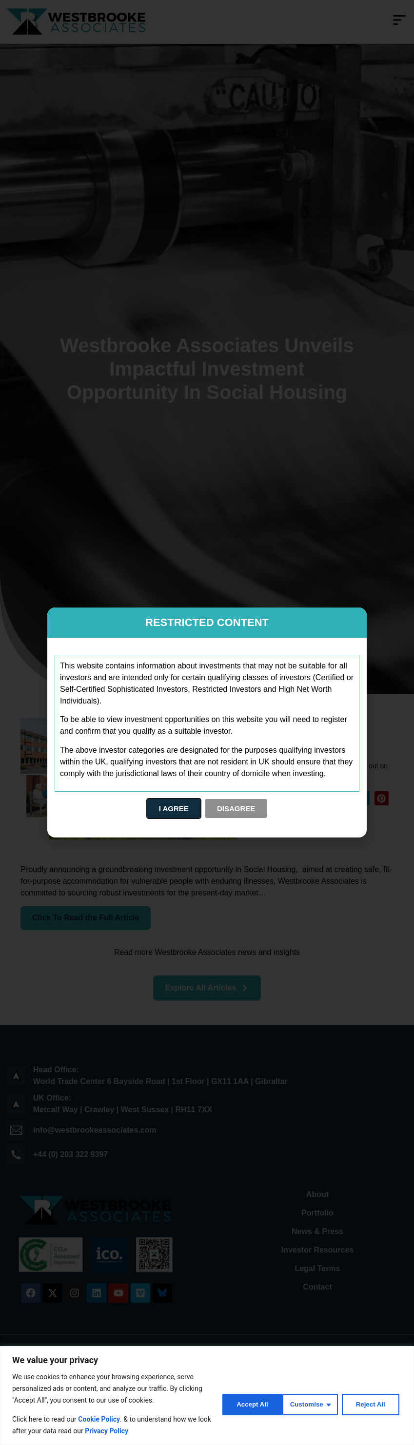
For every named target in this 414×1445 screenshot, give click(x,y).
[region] (207, 1395)
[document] (207, 722)
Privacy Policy (121, 1431)
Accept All (371, 1403)
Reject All (307, 1403)
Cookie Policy (99, 1419)
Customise (241, 1403)
